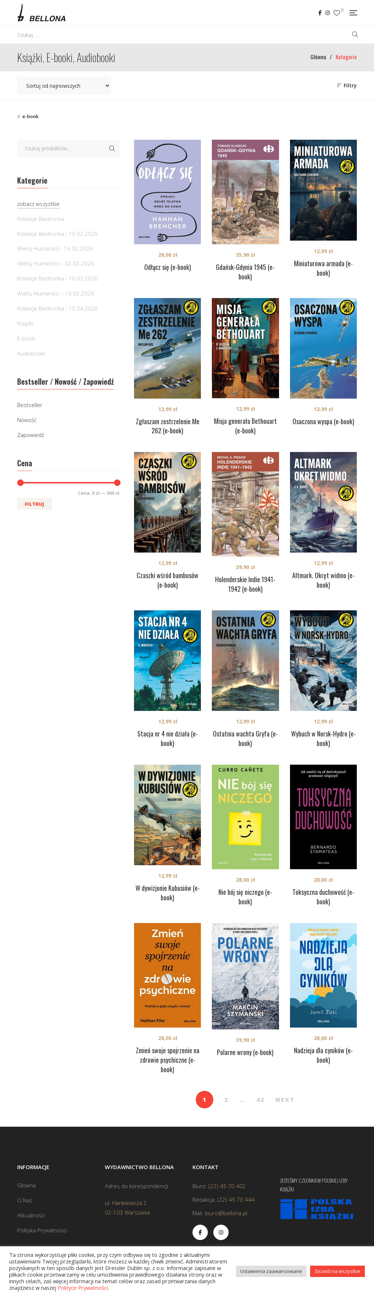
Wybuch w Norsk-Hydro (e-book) (323, 738)
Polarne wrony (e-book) (245, 1052)
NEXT (285, 1100)
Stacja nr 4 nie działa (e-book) (167, 738)
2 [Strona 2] (226, 1100)
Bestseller (29, 404)
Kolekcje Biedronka (40, 218)
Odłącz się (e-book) (167, 267)
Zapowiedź (30, 434)
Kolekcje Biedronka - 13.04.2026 (57, 308)
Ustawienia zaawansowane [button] (271, 1271)
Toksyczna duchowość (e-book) (323, 896)
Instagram (327, 12)
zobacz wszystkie (38, 203)
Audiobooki (31, 353)
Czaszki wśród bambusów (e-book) (167, 579)
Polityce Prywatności (83, 1287)
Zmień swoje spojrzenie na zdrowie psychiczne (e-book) (167, 1060)
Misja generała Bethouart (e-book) (245, 425)
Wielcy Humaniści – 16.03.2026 (55, 293)
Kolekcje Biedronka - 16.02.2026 (57, 233)
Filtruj (34, 504)
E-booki (26, 338)
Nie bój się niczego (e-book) (245, 896)
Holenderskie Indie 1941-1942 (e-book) (245, 584)
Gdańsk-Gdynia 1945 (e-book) (245, 271)
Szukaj (112, 148)
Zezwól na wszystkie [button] (337, 1271)
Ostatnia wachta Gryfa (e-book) (245, 738)
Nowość (27, 419)
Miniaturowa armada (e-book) (323, 268)
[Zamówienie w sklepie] (64, 85)
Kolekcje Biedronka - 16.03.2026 (57, 278)
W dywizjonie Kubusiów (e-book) (168, 892)
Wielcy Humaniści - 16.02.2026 (55, 248)
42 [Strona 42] (260, 1100)
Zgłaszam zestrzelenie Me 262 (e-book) (167, 426)
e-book (30, 116)
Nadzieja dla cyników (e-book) (323, 1055)
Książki (25, 323)
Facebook (320, 12)
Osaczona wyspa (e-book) (323, 421)
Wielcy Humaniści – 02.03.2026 (55, 263)
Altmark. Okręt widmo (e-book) (323, 579)
